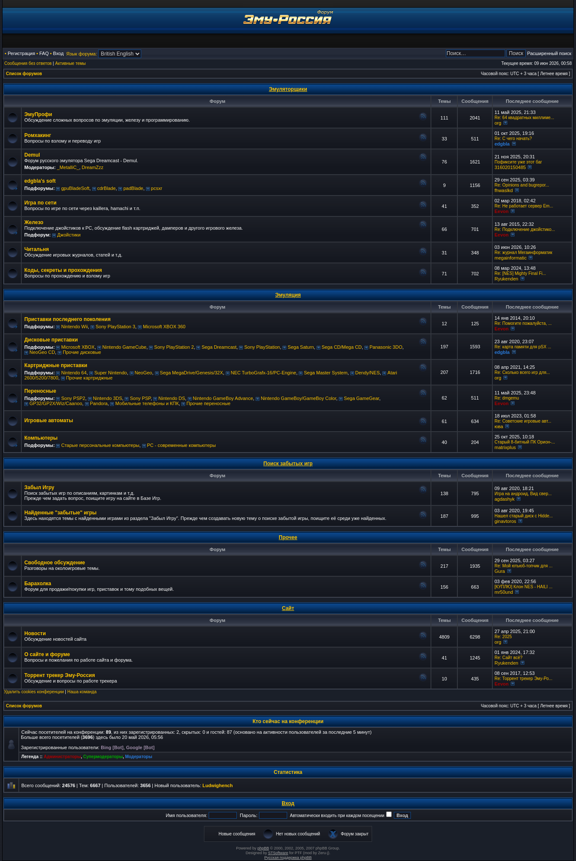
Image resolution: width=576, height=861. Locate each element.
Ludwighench (218, 785)
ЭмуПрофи (38, 114)
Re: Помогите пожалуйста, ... (523, 323)
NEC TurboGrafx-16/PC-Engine (263, 372)
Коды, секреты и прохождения (63, 270)
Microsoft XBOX (77, 347)
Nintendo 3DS (107, 398)
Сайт (288, 608)
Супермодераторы (103, 756)
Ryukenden (506, 278)
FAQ (44, 53)
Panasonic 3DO (385, 347)
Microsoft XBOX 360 (164, 326)
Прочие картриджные (89, 377)
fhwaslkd (504, 190)
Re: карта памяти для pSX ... (523, 346)
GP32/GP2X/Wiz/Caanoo (55, 403)
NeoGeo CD (42, 352)
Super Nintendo (110, 372)
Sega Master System (325, 372)
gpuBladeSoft (75, 188)
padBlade (133, 188)
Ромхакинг (37, 135)
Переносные (40, 391)
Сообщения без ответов (28, 63)
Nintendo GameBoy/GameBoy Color (298, 398)
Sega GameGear (361, 398)
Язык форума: (81, 53)
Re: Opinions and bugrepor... (522, 185)
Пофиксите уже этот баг (518, 162)
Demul (32, 155)
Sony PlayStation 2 (174, 347)
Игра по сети (40, 203)
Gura (500, 571)
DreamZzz (93, 167)
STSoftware (278, 853)
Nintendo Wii (74, 326)
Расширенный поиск (549, 53)
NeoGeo (143, 372)
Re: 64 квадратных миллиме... (524, 117)
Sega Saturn (301, 347)
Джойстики (69, 234)
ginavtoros (505, 521)
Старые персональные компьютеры (100, 445)
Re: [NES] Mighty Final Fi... (520, 273)
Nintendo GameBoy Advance (223, 398)
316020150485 (510, 167)
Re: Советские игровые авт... (523, 421)
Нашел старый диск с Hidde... (524, 516)
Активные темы (70, 63)
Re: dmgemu (507, 398)
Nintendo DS (171, 398)
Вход (58, 53)
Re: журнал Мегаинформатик (524, 252)
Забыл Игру (39, 487)
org (498, 123)
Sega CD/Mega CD (342, 347)
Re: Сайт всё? (509, 657)
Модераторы (138, 756)
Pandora (99, 403)
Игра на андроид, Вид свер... (523, 493)
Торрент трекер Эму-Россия (59, 675)
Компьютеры (41, 438)
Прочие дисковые (82, 352)
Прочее (288, 537)
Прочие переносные (208, 403)
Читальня (36, 249)
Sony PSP (140, 398)
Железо (34, 222)
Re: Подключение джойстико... (525, 229)
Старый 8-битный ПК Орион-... (525, 442)
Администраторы (62, 756)
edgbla (502, 143)
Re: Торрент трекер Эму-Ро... (523, 678)
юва (499, 426)
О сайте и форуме (47, 654)
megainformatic (511, 257)
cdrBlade (106, 188)
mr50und (504, 592)
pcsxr (156, 188)
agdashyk (505, 499)
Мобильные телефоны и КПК (146, 403)
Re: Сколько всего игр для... (522, 372)
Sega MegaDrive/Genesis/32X (191, 372)
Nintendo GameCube (124, 347)
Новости (35, 633)
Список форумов (24, 73)
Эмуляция (288, 295)
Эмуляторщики (288, 89)
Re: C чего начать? (513, 138)
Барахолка (37, 584)
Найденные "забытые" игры (60, 513)
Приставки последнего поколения (67, 319)
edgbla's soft (40, 181)
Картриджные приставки (55, 365)
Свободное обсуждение (54, 563)
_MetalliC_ (68, 167)
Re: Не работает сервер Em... (524, 206)
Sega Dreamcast (218, 347)
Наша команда (82, 691)
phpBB (263, 848)
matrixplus (505, 447)
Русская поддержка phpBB (288, 857)
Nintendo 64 (73, 372)
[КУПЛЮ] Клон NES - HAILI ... (524, 586)
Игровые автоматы (48, 420)
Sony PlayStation (262, 347)
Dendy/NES (367, 372)
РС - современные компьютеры (181, 445)
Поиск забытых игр (287, 464)
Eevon (502, 211)
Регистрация (21, 53)
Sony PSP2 (73, 398)
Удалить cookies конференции (34, 691)
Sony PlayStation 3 (115, 326)
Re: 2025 (503, 636)
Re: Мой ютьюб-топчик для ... (524, 565)
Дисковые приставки (51, 340)
